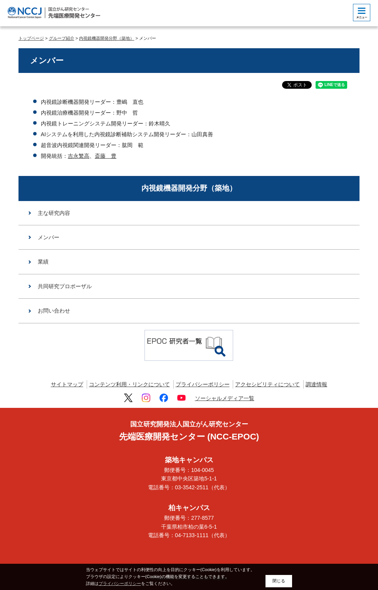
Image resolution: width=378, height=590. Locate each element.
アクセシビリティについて (267, 384)
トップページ (31, 38)
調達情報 (316, 384)
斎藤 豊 (105, 156)
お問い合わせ (54, 311)
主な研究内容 (54, 213)
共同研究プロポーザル (65, 286)
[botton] (361, 12)
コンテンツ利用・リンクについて (129, 384)
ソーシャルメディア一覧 (224, 398)
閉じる (278, 580)
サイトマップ (67, 384)
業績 (43, 262)
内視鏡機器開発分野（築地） (106, 38)
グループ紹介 (61, 38)
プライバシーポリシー (203, 384)
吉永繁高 (78, 156)
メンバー (48, 237)
